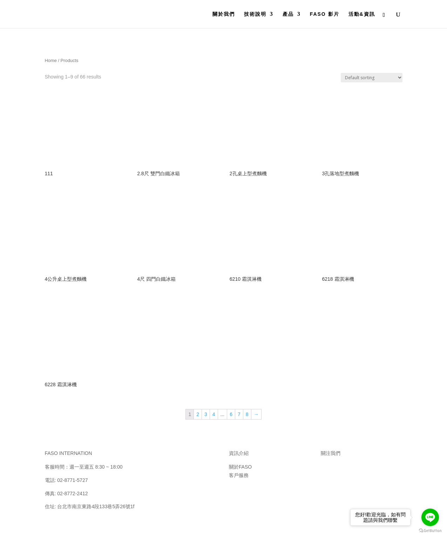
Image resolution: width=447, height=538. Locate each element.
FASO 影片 (324, 14)
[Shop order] (371, 77)
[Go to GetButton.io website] (430, 531)
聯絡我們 (239, 492)
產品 (288, 14)
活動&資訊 (361, 14)
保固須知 (239, 483)
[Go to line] (430, 517)
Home (51, 60)
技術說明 (255, 14)
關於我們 (223, 14)
